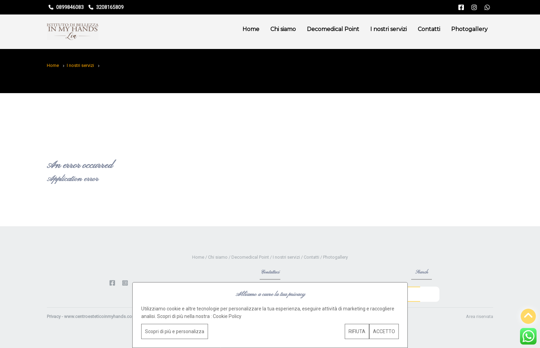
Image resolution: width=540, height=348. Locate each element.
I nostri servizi (388, 29)
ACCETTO (384, 331)
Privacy (54, 316)
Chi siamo (283, 29)
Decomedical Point (333, 29)
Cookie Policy (227, 316)
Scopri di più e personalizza (174, 331)
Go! (430, 294)
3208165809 (106, 7)
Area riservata (479, 316)
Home (250, 29)
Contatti (429, 29)
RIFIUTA (357, 331)
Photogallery (469, 29)
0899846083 (66, 7)
